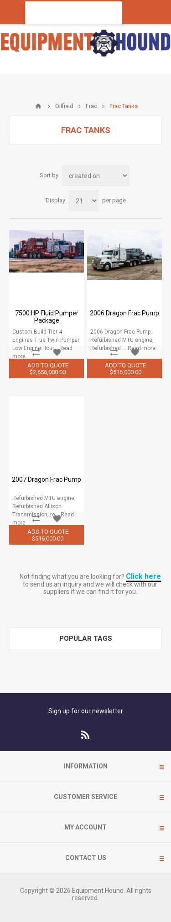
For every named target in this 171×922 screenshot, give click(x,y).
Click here (143, 576)
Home (38, 106)
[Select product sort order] (95, 175)
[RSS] (85, 734)
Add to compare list (36, 352)
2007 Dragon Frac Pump (46, 479)
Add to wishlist (57, 352)
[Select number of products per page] (83, 201)
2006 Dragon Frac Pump (124, 313)
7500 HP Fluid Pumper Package (46, 316)
